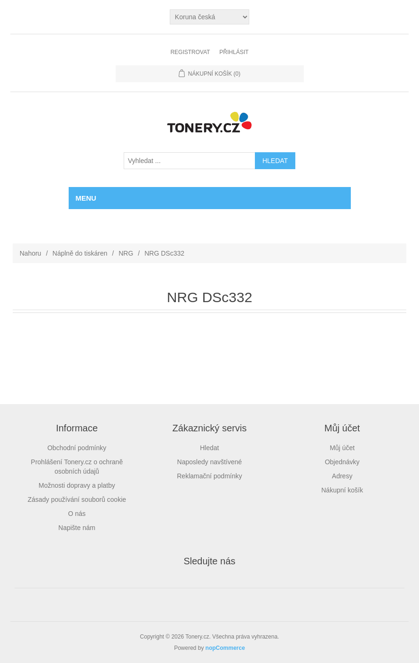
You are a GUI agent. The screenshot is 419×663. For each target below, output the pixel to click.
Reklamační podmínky (209, 476)
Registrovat (190, 52)
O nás (77, 513)
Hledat (209, 448)
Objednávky (342, 462)
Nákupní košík (342, 490)
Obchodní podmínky (76, 448)
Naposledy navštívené (209, 462)
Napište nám (76, 527)
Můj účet (342, 448)
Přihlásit (234, 52)
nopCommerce (225, 648)
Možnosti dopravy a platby (77, 485)
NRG (126, 253)
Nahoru (30, 253)
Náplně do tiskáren (80, 253)
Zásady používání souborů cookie (77, 499)
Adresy (342, 476)
